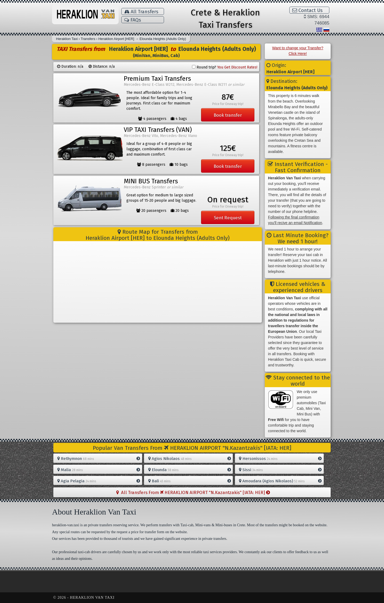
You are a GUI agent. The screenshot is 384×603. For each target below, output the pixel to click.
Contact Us (307, 10)
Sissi (280, 470)
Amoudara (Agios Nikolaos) (280, 481)
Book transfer (228, 115)
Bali (189, 481)
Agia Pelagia (98, 481)
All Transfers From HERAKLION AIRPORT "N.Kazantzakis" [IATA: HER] (193, 492)
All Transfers (141, 12)
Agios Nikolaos (189, 459)
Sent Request (228, 217)
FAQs (132, 20)
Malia (98, 470)
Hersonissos (280, 459)
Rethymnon (98, 459)
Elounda (189, 470)
